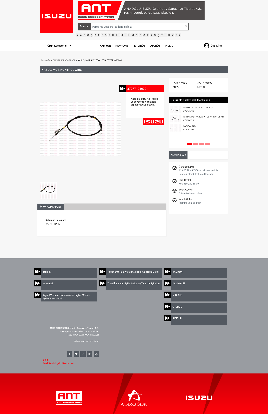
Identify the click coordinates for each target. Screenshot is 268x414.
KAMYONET (122, 46)
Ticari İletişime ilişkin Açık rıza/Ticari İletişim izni (134, 283)
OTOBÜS (155, 46)
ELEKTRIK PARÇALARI (64, 60)
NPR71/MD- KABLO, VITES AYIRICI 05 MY (203, 118)
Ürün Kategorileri (56, 46)
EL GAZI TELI (189, 127)
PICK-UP (170, 46)
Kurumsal (48, 283)
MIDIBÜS (139, 46)
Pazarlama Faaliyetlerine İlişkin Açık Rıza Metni (133, 271)
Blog (45, 359)
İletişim (47, 271)
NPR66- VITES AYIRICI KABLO (198, 109)
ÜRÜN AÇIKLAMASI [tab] (50, 206)
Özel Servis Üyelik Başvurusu (58, 363)
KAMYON (105, 46)
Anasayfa (45, 60)
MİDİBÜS (177, 295)
